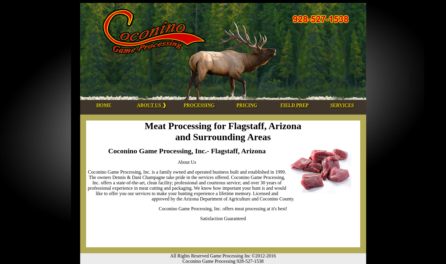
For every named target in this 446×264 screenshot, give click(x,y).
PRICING (247, 105)
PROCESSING (199, 105)
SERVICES (342, 105)
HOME (103, 105)
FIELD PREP (294, 105)
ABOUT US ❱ (151, 105)
